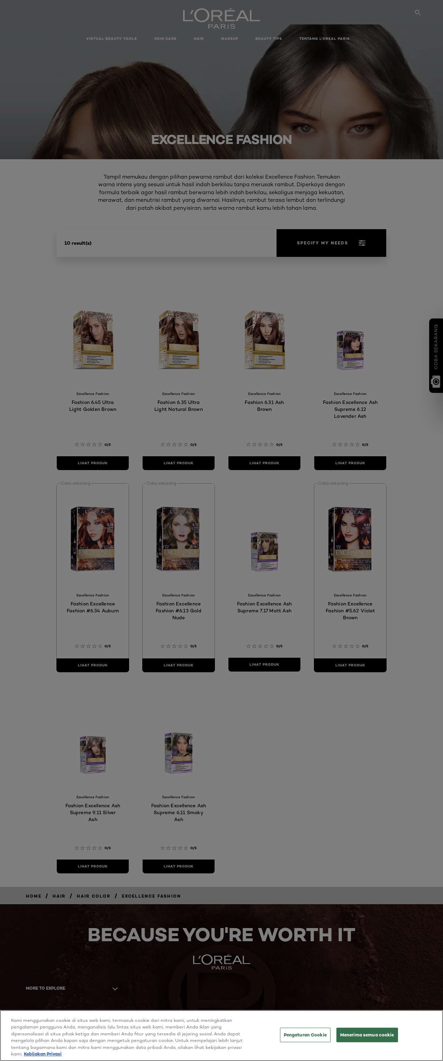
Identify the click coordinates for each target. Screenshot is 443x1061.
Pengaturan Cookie (305, 1037)
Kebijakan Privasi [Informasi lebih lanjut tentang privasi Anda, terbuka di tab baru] (43, 1057)
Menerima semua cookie (367, 1037)
